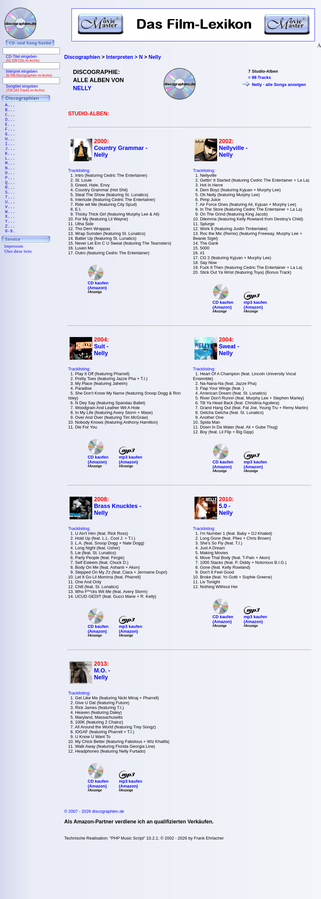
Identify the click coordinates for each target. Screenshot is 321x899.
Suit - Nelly (101, 349)
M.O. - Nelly (102, 674)
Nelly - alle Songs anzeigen (279, 84)
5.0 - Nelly (226, 509)
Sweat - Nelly (229, 349)
